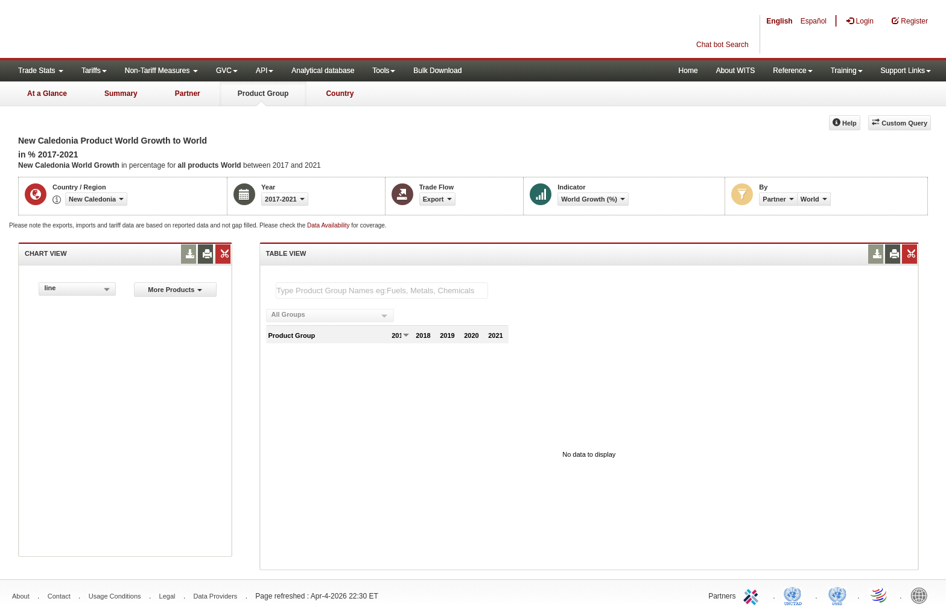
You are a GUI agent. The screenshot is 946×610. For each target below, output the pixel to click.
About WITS (735, 70)
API (264, 70)
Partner (187, 93)
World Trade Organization (880, 595)
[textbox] (382, 290)
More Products (175, 289)
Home (688, 70)
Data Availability (329, 225)
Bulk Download (437, 70)
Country (340, 93)
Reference (792, 70)
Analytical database (322, 70)
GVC (227, 70)
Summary (121, 93)
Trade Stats (40, 70)
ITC (753, 595)
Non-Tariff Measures (161, 70)
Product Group (263, 93)
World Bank (922, 595)
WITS (120, 30)
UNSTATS (837, 595)
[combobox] (77, 289)
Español (814, 21)
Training (847, 70)
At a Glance (47, 93)
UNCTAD (795, 595)
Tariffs (94, 70)
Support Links (906, 70)
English (779, 21)
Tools (383, 70)
